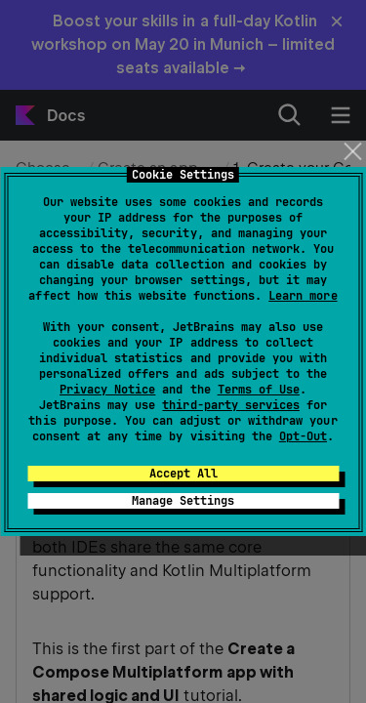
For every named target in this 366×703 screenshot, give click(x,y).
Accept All (183, 473)
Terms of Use (259, 389)
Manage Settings (183, 501)
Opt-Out (303, 436)
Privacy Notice (107, 389)
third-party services (230, 405)
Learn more (302, 296)
